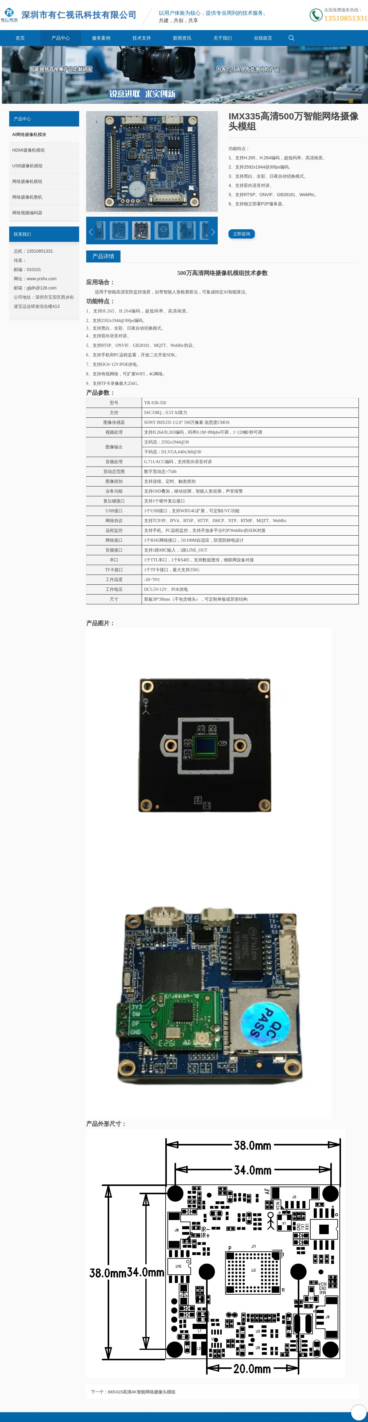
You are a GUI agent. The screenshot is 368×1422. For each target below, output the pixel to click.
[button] (90, 232)
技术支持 (141, 38)
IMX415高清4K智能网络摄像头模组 (141, 1391)
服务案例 (101, 38)
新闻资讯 (182, 38)
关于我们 (222, 38)
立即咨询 (241, 233)
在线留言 (263, 38)
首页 (20, 38)
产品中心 (61, 38)
